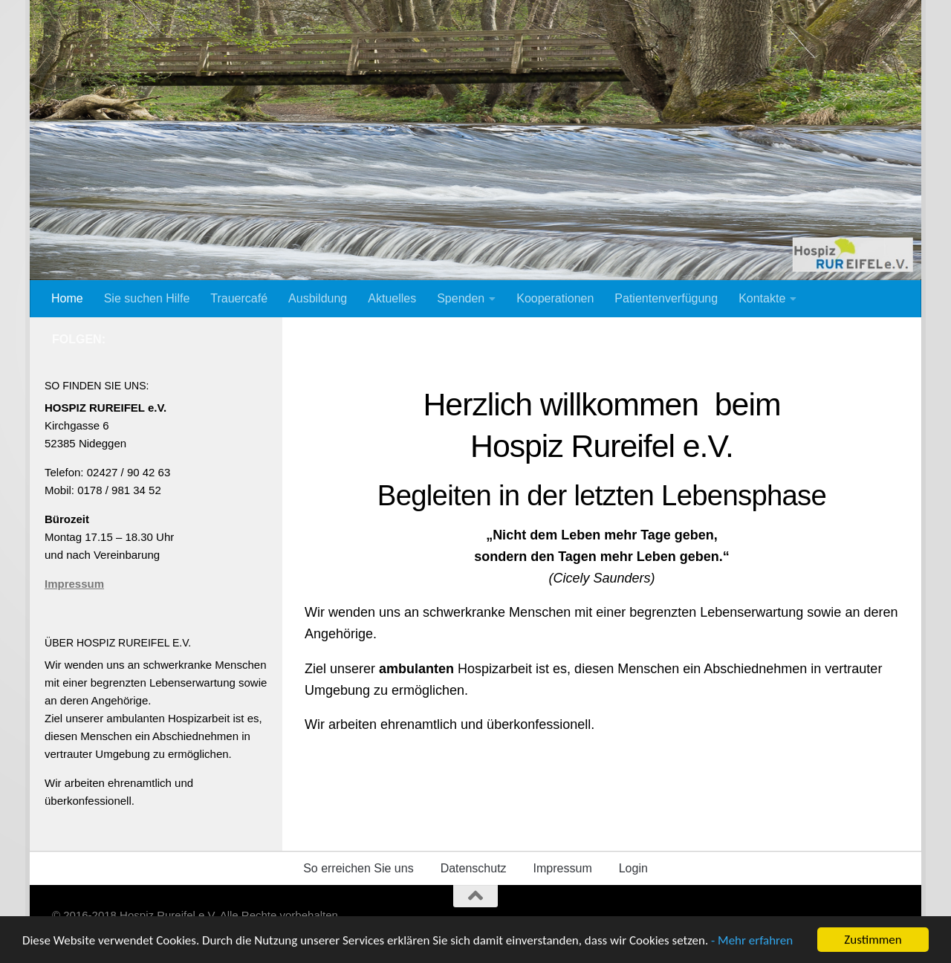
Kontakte (762, 298)
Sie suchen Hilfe (147, 298)
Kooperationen (555, 298)
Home (67, 298)
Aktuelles (392, 298)
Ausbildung (317, 298)
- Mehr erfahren (752, 943)
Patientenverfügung (666, 298)
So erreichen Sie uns (358, 868)
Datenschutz (474, 868)
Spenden (460, 298)
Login (633, 868)
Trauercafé (238, 298)
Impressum (74, 583)
